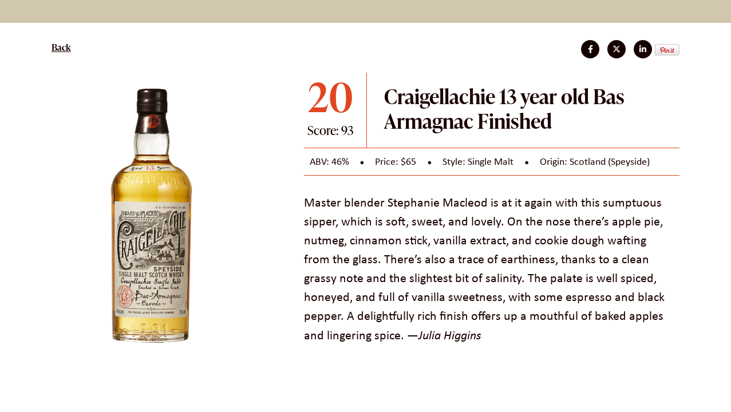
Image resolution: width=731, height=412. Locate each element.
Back (61, 47)
